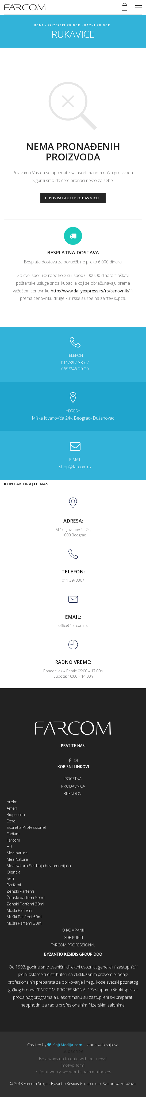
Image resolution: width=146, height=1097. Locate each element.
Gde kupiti (73, 937)
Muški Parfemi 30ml (24, 923)
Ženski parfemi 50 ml (26, 897)
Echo (11, 820)
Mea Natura (17, 859)
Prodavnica (73, 786)
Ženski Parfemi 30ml (25, 903)
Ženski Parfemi (20, 891)
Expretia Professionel (26, 827)
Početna (73, 778)
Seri (10, 878)
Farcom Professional (73, 944)
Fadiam (13, 833)
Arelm (12, 801)
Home (39, 25)
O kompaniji (73, 930)
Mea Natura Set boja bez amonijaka (39, 865)
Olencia (13, 872)
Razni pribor (97, 25)
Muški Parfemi (19, 910)
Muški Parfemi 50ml (24, 916)
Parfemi (14, 884)
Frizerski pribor (64, 25)
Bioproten (16, 814)
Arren (12, 808)
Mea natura (17, 852)
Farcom (13, 840)
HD (9, 846)
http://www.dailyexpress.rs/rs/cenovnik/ (90, 291)
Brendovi (73, 793)
